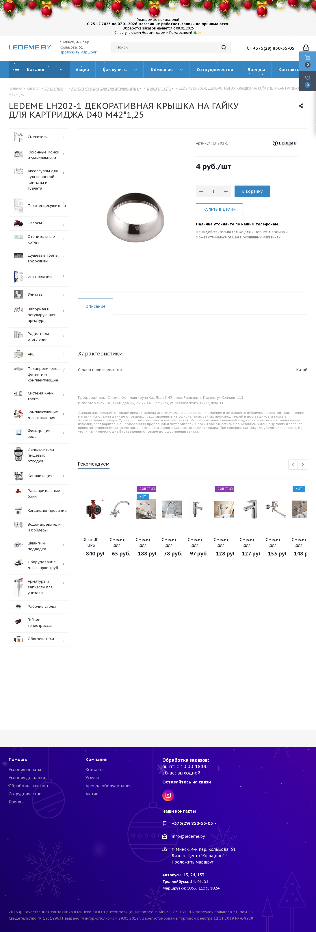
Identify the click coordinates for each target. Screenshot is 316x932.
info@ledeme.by (188, 836)
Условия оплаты (25, 769)
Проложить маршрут (78, 52)
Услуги (92, 777)
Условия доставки (27, 777)
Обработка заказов (28, 785)
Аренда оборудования (108, 785)
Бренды (17, 802)
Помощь (18, 759)
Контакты (95, 769)
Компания (96, 759)
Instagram (168, 795)
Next (302, 465)
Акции (91, 793)
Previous (293, 465)
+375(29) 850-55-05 (273, 48)
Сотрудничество (25, 793)
